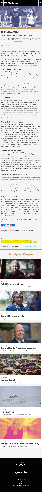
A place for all (8, 380)
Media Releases (21, 487)
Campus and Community (6, 240)
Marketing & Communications (21, 485)
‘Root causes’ (7, 412)
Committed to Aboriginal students (18, 348)
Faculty (13, 240)
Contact (21, 483)
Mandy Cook (5, 48)
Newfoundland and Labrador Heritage (9, 242)
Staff (18, 242)
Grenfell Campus (18, 240)
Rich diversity (9, 31)
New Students (29, 240)
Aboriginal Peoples (25, 27)
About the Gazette (21, 479)
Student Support (28, 242)
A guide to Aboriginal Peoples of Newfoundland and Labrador (16, 35)
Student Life (22, 242)
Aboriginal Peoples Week (18, 41)
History (24, 240)
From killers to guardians (13, 316)
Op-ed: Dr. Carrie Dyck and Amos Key (20, 444)
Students (34, 242)
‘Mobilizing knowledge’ (12, 284)
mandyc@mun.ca (4, 231)
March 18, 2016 (5, 45)
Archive (21, 481)
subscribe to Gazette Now (31, 246)
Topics (3, 239)
